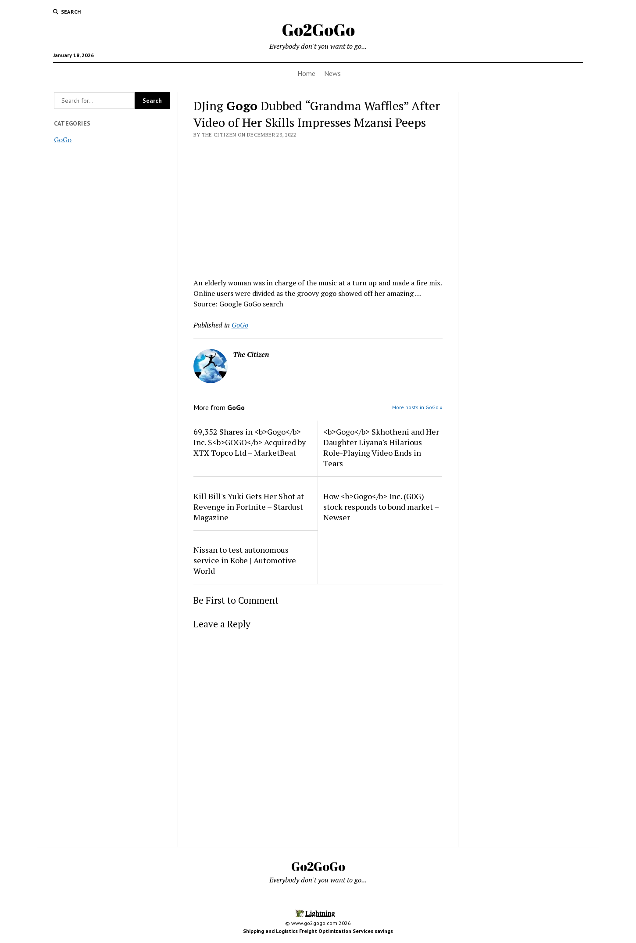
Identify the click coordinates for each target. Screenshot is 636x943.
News (332, 73)
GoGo (62, 139)
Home (306, 73)
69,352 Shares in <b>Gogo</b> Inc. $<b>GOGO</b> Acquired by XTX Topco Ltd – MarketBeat (249, 442)
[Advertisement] (318, 205)
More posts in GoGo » (417, 407)
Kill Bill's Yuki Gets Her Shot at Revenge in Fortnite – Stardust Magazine (248, 506)
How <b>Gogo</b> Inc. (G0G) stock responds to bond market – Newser (381, 506)
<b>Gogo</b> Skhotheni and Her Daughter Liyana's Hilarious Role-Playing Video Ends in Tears (381, 447)
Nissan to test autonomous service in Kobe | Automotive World (244, 560)
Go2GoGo (318, 29)
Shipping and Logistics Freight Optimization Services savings (318, 931)
